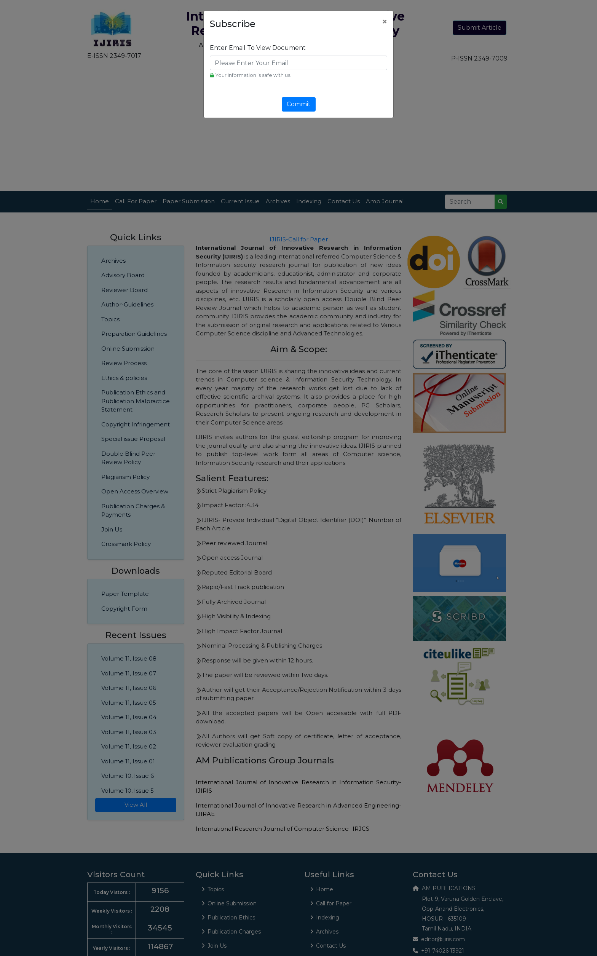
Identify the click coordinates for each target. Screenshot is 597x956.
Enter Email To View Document (258, 47)
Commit (299, 104)
